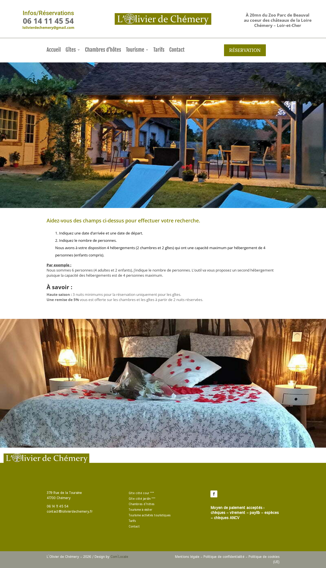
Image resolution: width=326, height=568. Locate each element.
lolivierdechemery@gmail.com (48, 27)
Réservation (245, 50)
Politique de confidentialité (223, 557)
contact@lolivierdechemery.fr (69, 511)
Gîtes (71, 50)
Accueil (54, 50)
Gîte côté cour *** (141, 493)
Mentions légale (187, 557)
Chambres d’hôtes (103, 50)
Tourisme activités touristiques (150, 515)
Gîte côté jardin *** (142, 498)
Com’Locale (119, 557)
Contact (177, 50)
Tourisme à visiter (140, 509)
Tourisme (135, 50)
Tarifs (159, 50)
